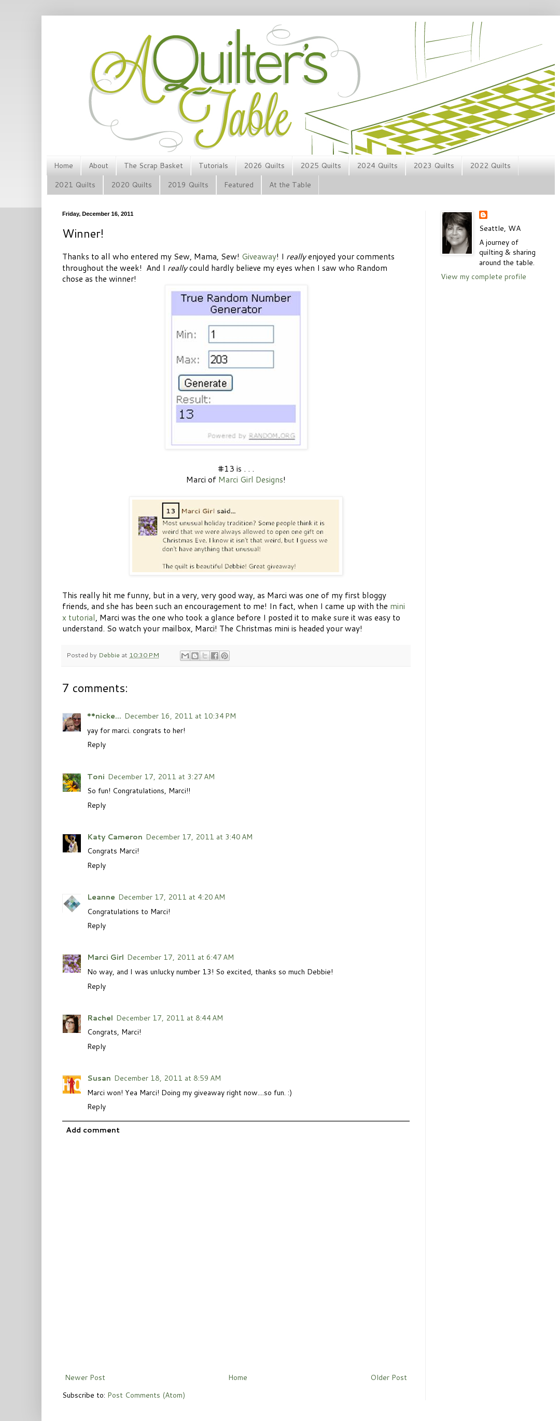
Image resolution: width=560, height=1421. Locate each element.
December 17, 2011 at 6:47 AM (180, 957)
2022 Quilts (490, 165)
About (98, 165)
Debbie (110, 654)
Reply (96, 744)
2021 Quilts (74, 185)
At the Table (290, 185)
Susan (99, 1078)
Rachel (100, 1018)
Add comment (93, 1130)
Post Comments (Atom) (146, 1395)
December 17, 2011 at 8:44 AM (169, 1018)
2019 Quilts (187, 185)
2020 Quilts (131, 185)
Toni (96, 776)
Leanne (101, 897)
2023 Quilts (433, 165)
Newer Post (85, 1377)
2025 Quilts (320, 165)
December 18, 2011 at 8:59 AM (167, 1078)
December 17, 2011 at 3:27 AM (161, 776)
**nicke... (104, 716)
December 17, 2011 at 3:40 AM (199, 837)
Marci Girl (105, 957)
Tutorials (213, 165)
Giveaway (259, 256)
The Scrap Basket (153, 165)
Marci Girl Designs (250, 479)
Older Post (388, 1377)
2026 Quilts (264, 165)
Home (63, 165)
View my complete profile (483, 276)
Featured (239, 185)
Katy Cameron (115, 837)
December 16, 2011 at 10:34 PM (180, 716)
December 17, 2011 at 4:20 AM (171, 897)
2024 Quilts (377, 165)
